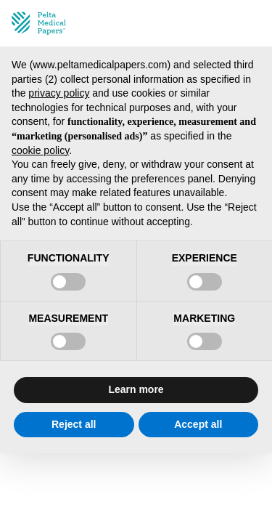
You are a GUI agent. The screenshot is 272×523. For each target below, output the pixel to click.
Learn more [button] (135, 389)
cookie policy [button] (40, 150)
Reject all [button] (73, 424)
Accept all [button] (198, 424)
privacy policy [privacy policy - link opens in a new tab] (58, 93)
